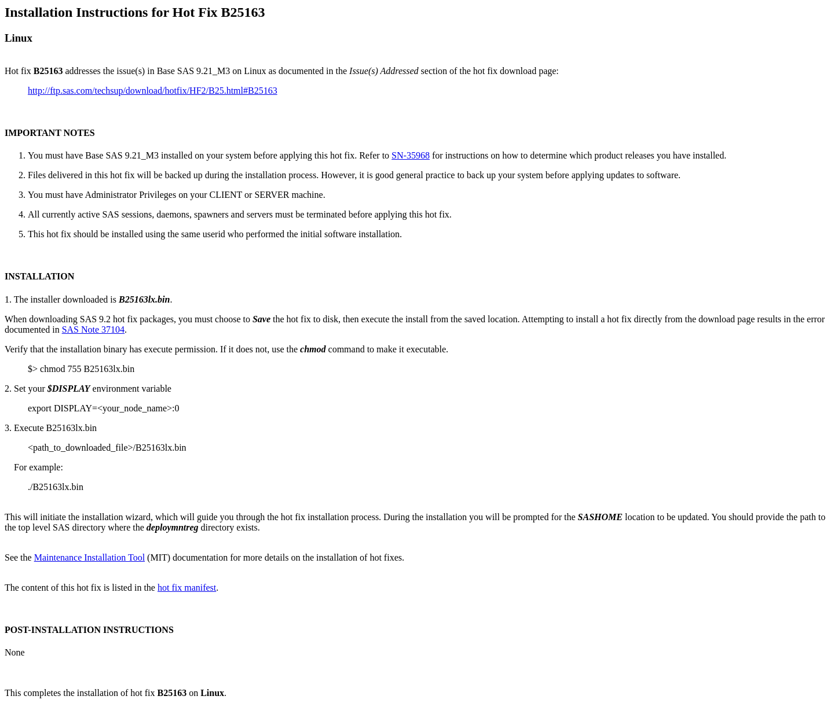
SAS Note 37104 (93, 329)
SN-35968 (411, 155)
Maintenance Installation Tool (89, 557)
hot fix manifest (187, 587)
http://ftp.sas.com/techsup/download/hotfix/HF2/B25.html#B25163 (152, 90)
